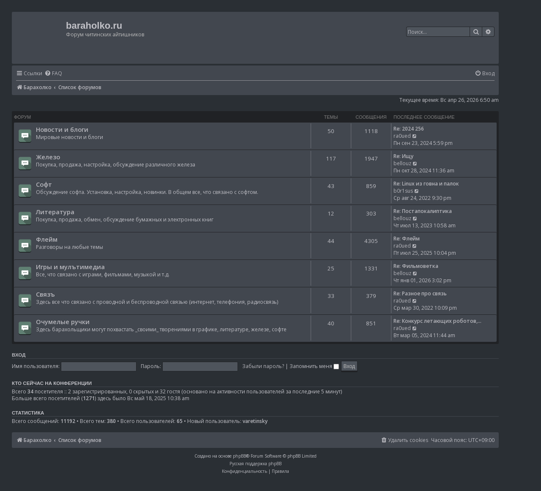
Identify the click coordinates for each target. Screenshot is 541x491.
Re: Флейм (406, 238)
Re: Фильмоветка (415, 266)
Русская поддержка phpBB (255, 463)
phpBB (239, 456)
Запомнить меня (314, 366)
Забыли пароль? (263, 366)
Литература (55, 211)
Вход (18, 354)
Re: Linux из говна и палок (426, 183)
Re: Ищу (403, 156)
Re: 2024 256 (408, 128)
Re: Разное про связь (420, 293)
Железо (48, 157)
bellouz (402, 163)
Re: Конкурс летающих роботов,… (437, 321)
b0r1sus (403, 190)
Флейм (46, 239)
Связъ (45, 294)
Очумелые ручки (63, 321)
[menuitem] (53, 73)
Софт (44, 184)
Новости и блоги (62, 129)
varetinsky (255, 421)
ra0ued (402, 135)
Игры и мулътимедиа (70, 266)
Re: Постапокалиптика (422, 211)
